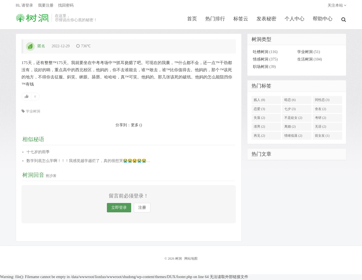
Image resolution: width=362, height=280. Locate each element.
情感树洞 (260, 60)
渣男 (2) (259, 127)
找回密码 (66, 7)
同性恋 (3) (322, 100)
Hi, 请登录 (24, 7)
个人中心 (295, 20)
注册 (142, 208)
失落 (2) (259, 118)
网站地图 (191, 259)
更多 (135, 125)
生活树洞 (305, 60)
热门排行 (216, 20)
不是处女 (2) (293, 118)
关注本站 (337, 7)
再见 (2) (259, 136)
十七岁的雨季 (38, 152)
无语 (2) (320, 127)
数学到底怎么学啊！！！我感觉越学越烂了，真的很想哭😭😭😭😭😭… (88, 161)
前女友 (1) (322, 136)
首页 (193, 20)
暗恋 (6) (290, 100)
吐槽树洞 (260, 53)
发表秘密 (267, 20)
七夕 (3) (290, 109)
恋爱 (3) (259, 109)
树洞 (32, 19)
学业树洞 (33, 112)
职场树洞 (260, 67)
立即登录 (119, 208)
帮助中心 (323, 20)
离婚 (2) (290, 127)
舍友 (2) (320, 109)
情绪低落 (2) (293, 136)
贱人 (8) (259, 100)
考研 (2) (320, 118)
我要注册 (45, 7)
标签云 (241, 20)
